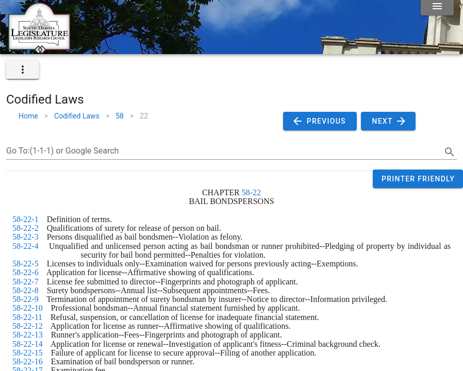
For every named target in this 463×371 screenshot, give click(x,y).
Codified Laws (77, 116)
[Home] (39, 50)
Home (28, 116)
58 (119, 116)
